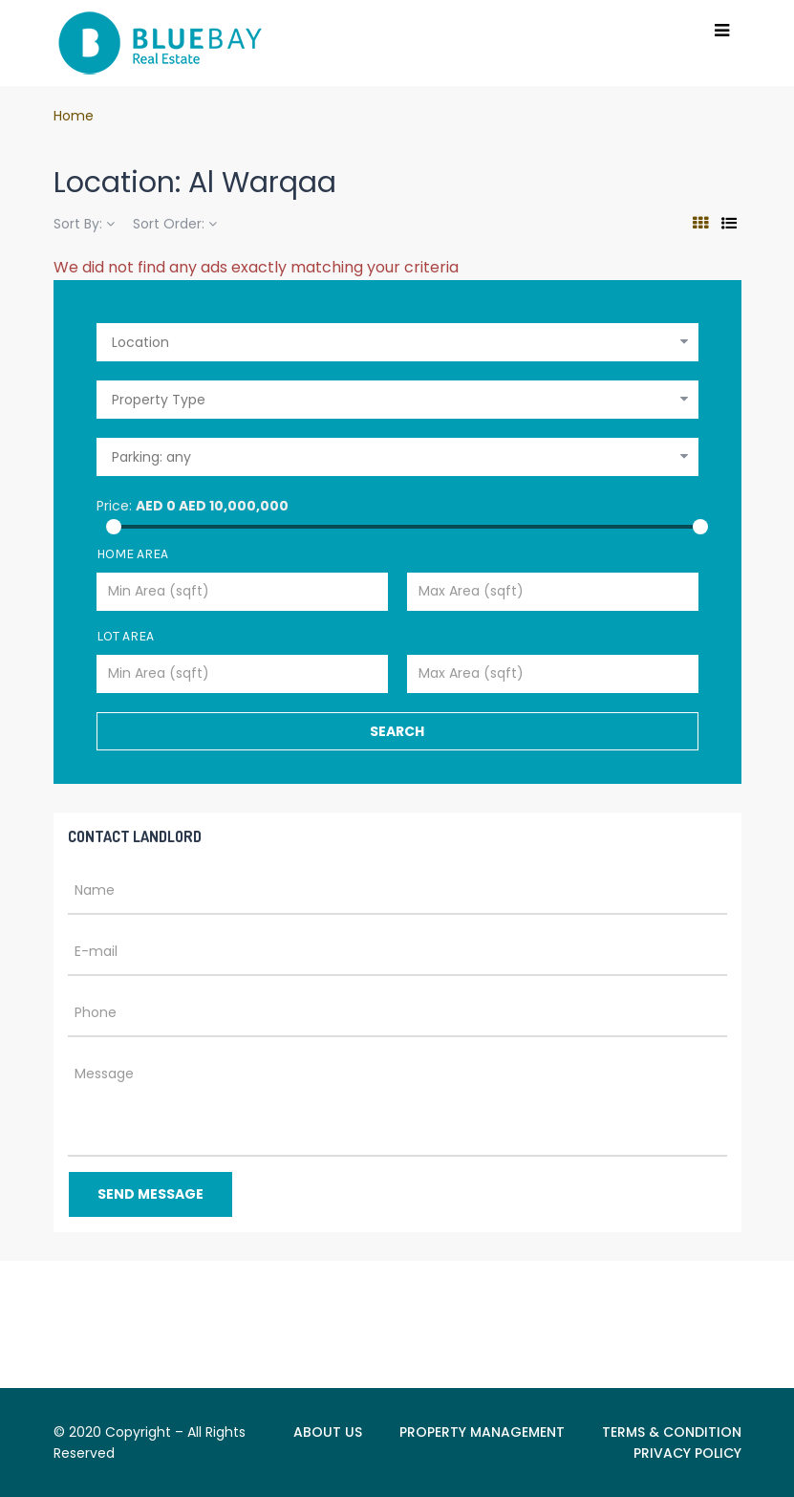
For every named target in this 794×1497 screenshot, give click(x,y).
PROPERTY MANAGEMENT (482, 1432)
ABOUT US (327, 1432)
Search (397, 731)
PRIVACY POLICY (687, 1453)
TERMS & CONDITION (671, 1432)
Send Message (150, 1194)
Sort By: (84, 223)
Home (74, 115)
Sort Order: (175, 223)
